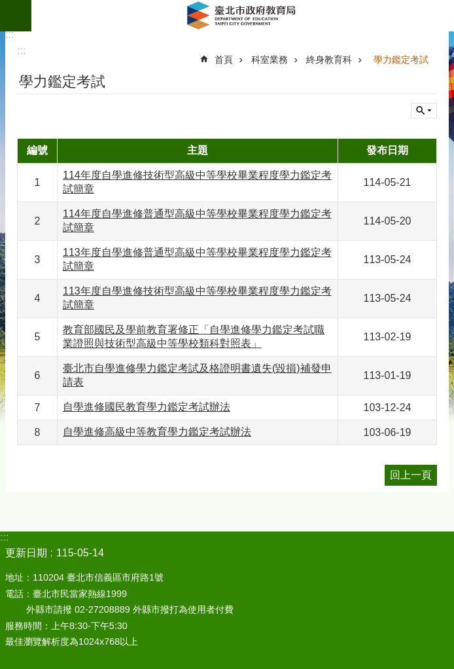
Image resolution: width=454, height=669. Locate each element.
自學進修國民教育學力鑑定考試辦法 (146, 406)
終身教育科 (329, 59)
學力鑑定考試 (401, 59)
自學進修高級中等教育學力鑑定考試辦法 (157, 431)
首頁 (224, 59)
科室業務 (269, 59)
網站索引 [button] (15, 15)
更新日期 (26, 552)
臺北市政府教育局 (242, 15)
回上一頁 (411, 474)
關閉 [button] (424, 110)
